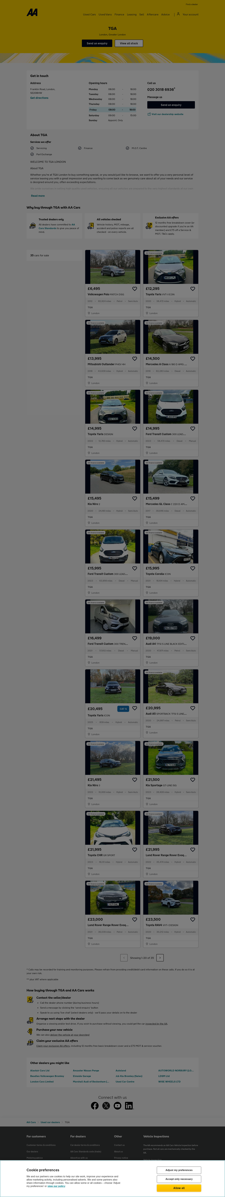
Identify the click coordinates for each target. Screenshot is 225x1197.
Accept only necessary (179, 1179)
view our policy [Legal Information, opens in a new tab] (56, 1186)
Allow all (179, 1188)
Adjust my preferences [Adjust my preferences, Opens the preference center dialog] (179, 1170)
